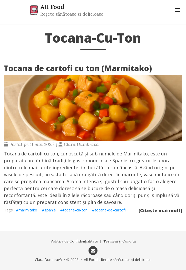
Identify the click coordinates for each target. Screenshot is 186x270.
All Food (52, 7)
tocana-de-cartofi (110, 209)
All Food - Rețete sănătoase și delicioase (117, 259)
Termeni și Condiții (119, 241)
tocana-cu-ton (75, 209)
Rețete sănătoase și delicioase (71, 14)
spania (50, 209)
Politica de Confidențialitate (74, 241)
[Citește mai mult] (160, 210)
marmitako (27, 209)
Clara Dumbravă (48, 259)
